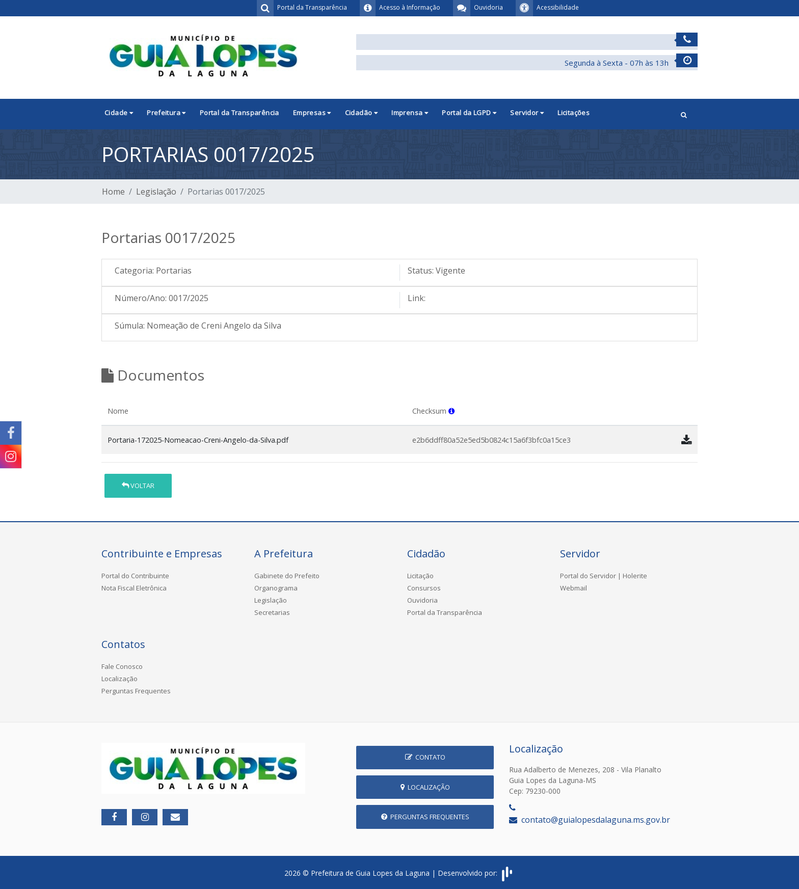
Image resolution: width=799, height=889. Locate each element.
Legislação (156, 191)
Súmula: (130, 325)
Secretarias (272, 612)
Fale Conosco (122, 666)
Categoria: (134, 270)
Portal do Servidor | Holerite (603, 575)
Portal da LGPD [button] (469, 112)
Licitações (573, 112)
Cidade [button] (118, 112)
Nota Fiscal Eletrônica (134, 587)
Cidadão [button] (361, 112)
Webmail (573, 587)
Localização (119, 678)
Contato (425, 757)
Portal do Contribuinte (135, 575)
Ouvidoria (422, 600)
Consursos (424, 587)
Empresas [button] (312, 112)
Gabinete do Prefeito (286, 575)
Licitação (420, 575)
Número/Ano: (141, 298)
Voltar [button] (138, 485)
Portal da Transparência (239, 112)
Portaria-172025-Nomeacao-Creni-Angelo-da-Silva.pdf (198, 440)
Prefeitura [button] (166, 112)
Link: (416, 298)
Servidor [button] (527, 112)
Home (113, 191)
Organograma (276, 587)
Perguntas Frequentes (136, 690)
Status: (421, 270)
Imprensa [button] (409, 112)
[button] (684, 114)
